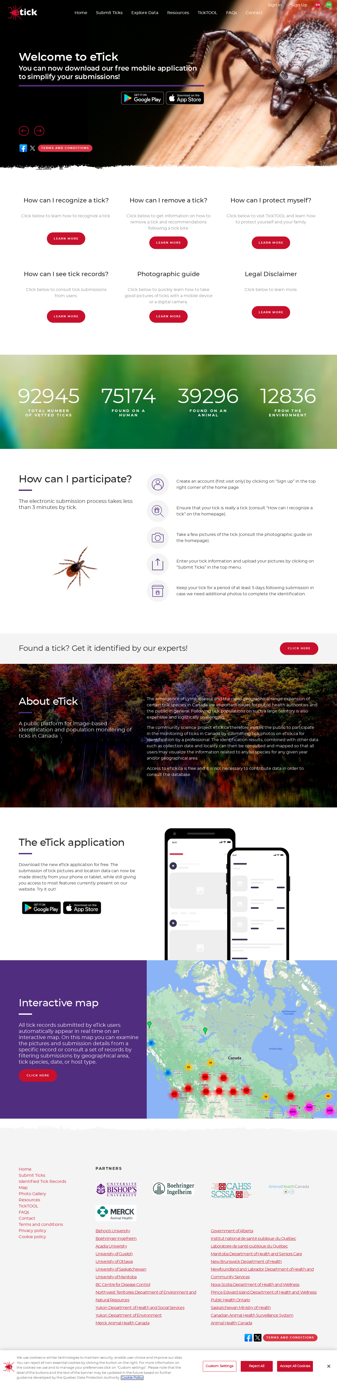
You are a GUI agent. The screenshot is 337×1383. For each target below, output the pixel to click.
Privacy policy (32, 1231)
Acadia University (111, 1246)
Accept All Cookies (295, 1367)
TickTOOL (207, 13)
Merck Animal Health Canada (122, 1323)
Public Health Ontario (230, 1300)
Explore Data (145, 13)
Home (81, 13)
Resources (178, 13)
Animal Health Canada (231, 1323)
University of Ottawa (114, 1262)
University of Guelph (114, 1254)
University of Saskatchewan (121, 1269)
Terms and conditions (65, 148)
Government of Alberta (232, 1231)
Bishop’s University (113, 1231)
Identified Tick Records (42, 1182)
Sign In (275, 5)
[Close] (328, 1368)
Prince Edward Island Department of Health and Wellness (264, 1292)
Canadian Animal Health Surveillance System (252, 1315)
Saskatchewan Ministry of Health (241, 1308)
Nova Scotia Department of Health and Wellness (255, 1285)
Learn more (66, 238)
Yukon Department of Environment (129, 1315)
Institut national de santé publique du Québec (253, 1239)
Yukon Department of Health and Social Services (140, 1308)
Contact (254, 13)
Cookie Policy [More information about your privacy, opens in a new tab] (132, 1379)
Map (23, 1188)
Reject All (256, 1367)
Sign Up (299, 5)
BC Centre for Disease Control (123, 1285)
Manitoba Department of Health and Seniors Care (256, 1254)
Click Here (299, 648)
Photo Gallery (32, 1194)
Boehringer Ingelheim (116, 1239)
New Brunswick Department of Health (246, 1262)
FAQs (231, 13)
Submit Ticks (109, 13)
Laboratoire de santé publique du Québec (249, 1246)
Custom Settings (220, 1367)
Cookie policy (32, 1237)
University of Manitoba (116, 1277)
